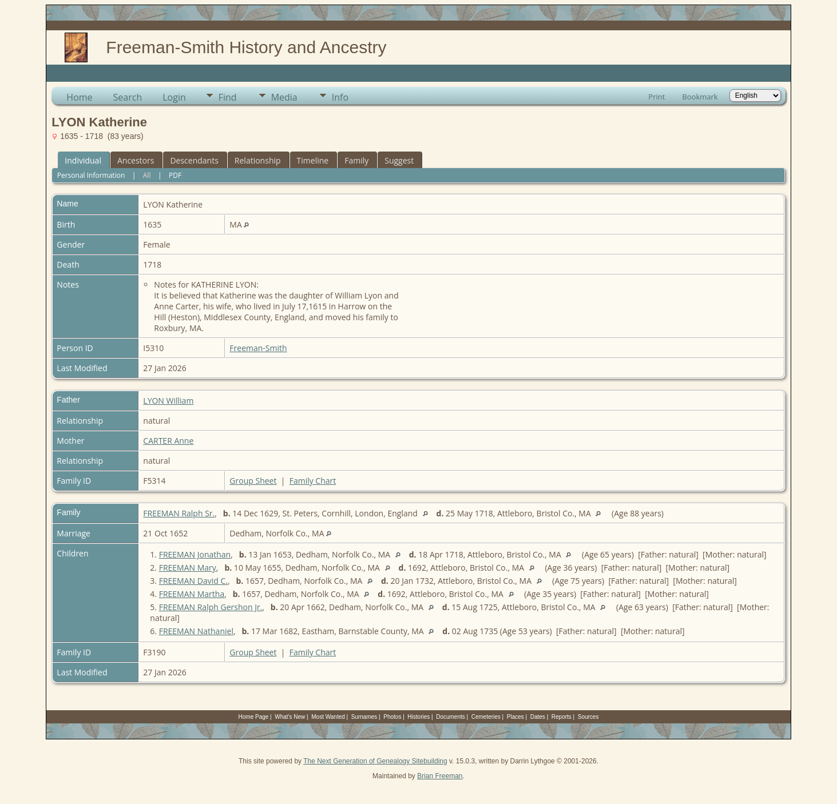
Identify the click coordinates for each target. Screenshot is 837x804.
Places (515, 717)
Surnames (364, 717)
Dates (537, 717)
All (147, 175)
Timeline (313, 160)
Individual (83, 160)
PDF (175, 175)
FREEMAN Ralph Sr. (179, 513)
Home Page (254, 717)
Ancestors (135, 160)
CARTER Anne (168, 440)
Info (340, 97)
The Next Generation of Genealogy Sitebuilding (375, 761)
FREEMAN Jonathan (195, 554)
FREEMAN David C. (193, 580)
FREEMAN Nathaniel (196, 631)
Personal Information (91, 175)
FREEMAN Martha (192, 593)
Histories (418, 717)
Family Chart (312, 480)
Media (284, 97)
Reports (562, 717)
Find (228, 97)
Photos (392, 717)
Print (656, 96)
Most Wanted (328, 717)
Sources (588, 717)
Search (127, 97)
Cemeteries (486, 717)
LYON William (168, 400)
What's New (290, 717)
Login (174, 97)
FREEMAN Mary (187, 567)
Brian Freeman (439, 776)
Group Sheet (252, 480)
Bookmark (699, 96)
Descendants (194, 160)
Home (79, 97)
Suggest (399, 160)
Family (356, 160)
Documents (450, 717)
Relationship (258, 160)
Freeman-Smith (258, 348)
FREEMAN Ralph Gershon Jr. (211, 607)
